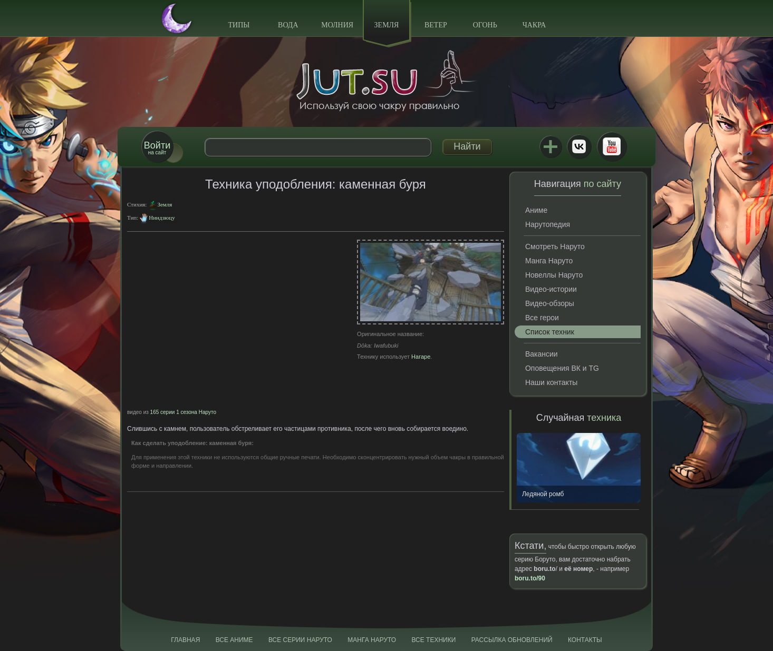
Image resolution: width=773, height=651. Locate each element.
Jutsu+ (550, 146)
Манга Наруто (549, 261)
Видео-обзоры (549, 303)
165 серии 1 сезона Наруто (183, 412)
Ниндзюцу (162, 217)
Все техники (433, 640)
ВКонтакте (579, 146)
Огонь (485, 25)
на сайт (157, 147)
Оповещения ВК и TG (562, 368)
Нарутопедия (547, 224)
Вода (288, 25)
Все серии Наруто (300, 640)
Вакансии (541, 354)
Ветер (435, 25)
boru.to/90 (530, 578)
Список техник (549, 332)
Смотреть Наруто (555, 246)
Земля (386, 25)
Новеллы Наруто (554, 275)
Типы (238, 25)
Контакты (585, 640)
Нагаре (420, 356)
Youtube (611, 146)
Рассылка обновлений (512, 640)
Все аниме (234, 640)
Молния (337, 25)
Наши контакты (551, 382)
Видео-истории (551, 289)
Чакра (534, 25)
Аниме (536, 210)
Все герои (542, 317)
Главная (185, 640)
